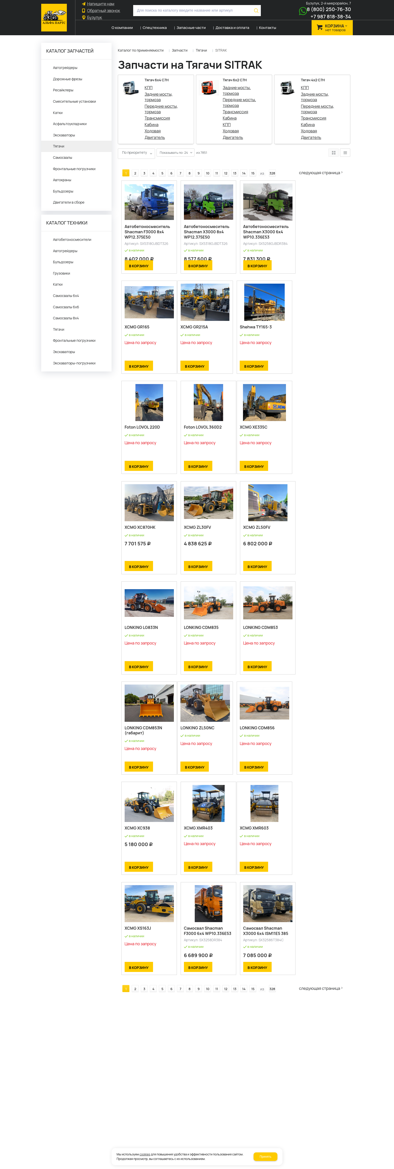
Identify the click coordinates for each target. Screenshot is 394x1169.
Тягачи (201, 50)
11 (213, 164)
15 (249, 164)
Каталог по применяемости (141, 50)
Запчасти (179, 50)
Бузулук (94, 17)
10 (204, 164)
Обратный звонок (103, 11)
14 (240, 164)
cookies (144, 1154)
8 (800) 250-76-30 (329, 9)
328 (269, 164)
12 (222, 164)
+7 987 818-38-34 (331, 16)
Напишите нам (100, 4)
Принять (265, 1156)
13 (231, 164)
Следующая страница (322, 164)
